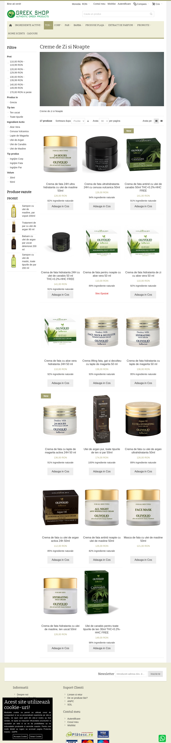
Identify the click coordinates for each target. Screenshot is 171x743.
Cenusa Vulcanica (19, 129)
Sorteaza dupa (63, 119)
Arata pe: (147, 119)
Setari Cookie (35, 737)
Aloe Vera (15, 125)
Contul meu (99, 3)
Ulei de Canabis (18, 142)
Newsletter (106, 672)
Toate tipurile (16, 115)
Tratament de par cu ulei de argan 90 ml (29, 224)
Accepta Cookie (20, 737)
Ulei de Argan (17, 138)
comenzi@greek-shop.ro (142, 726)
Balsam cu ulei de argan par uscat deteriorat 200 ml (29, 241)
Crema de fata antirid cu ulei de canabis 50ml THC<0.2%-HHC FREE (143, 185)
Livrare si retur (52, 693)
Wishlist (112, 3)
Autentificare (124, 3)
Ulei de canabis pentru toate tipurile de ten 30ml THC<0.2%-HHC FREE (101, 627)
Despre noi (23, 693)
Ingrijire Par (16, 165)
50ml (12, 180)
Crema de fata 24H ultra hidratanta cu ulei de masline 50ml (60, 185)
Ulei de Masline (18, 147)
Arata (95, 119)
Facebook (105, 693)
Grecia (13, 100)
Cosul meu (78, 696)
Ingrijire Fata (16, 161)
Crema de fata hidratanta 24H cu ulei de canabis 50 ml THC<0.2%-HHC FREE (60, 274)
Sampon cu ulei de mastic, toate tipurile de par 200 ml (29, 260)
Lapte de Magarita (19, 134)
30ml (12, 176)
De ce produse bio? (55, 696)
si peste (21, 90)
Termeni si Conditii (27, 696)
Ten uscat (15, 111)
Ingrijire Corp (16, 157)
